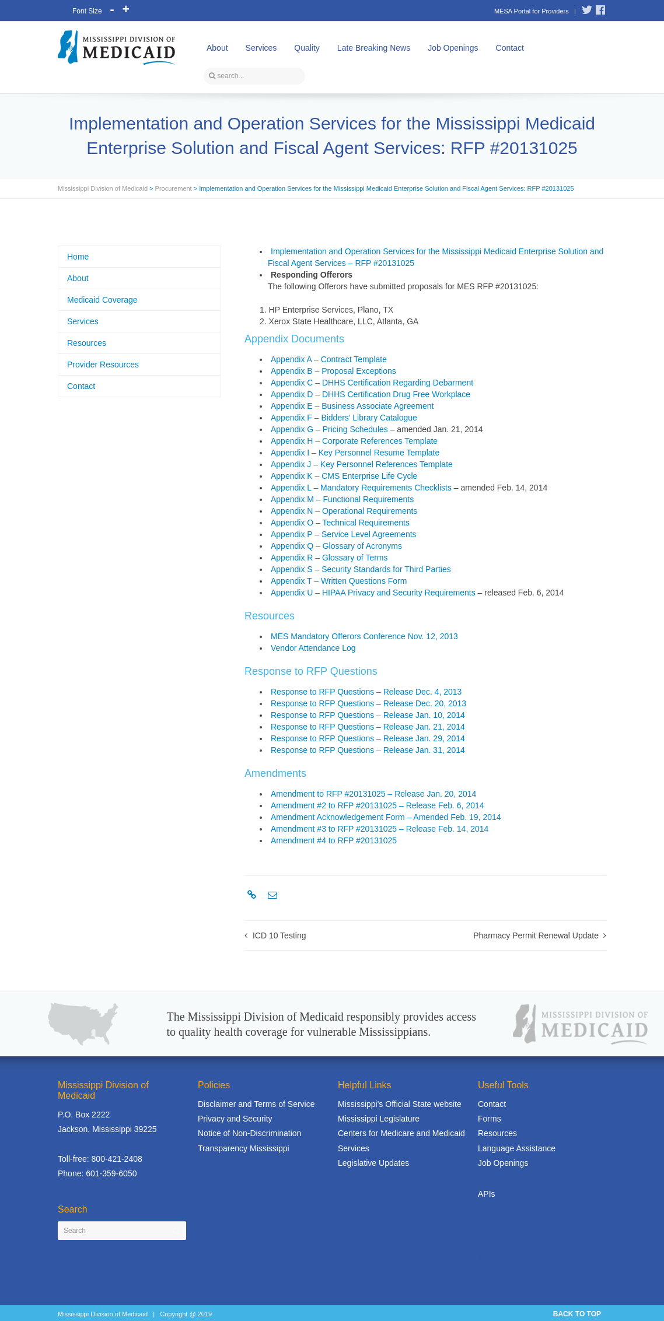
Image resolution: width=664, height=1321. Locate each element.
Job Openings (453, 47)
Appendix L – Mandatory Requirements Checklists (361, 487)
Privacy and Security (235, 1118)
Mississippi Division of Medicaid (103, 188)
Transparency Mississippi (243, 1148)
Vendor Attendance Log (313, 648)
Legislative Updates (373, 1163)
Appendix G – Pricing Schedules (329, 429)
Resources (86, 343)
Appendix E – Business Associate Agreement (352, 406)
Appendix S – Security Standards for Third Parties (361, 569)
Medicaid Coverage (102, 299)
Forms (489, 1118)
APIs (486, 1194)
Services (261, 47)
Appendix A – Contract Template (329, 359)
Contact (510, 47)
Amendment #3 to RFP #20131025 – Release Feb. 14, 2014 (379, 828)
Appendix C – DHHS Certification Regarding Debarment (372, 382)
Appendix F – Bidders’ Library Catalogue (344, 417)
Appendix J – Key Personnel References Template (362, 464)
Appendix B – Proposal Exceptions (333, 371)
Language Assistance (516, 1148)
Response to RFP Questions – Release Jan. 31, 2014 (368, 750)
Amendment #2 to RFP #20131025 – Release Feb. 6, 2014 (377, 805)
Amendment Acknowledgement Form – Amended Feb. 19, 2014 (386, 817)
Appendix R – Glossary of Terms (329, 557)
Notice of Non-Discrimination (249, 1133)
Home (78, 256)
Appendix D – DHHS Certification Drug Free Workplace (370, 394)
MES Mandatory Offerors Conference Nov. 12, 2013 (364, 636)
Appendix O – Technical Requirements (340, 522)
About (217, 47)
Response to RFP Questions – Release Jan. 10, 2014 (368, 715)
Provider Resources (103, 364)
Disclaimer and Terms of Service (256, 1104)
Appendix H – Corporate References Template (354, 441)
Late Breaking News (373, 47)
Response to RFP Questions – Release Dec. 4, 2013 (366, 691)
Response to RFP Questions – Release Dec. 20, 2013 (368, 703)
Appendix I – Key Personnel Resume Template (355, 452)
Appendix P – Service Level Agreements (344, 534)
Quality (307, 47)
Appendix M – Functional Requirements (342, 499)
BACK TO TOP (577, 1314)
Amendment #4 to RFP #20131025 (334, 840)
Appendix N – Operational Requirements (344, 511)
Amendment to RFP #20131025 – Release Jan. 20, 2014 (373, 793)
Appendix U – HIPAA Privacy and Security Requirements (373, 592)
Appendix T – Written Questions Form (339, 581)
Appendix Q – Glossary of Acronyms (336, 546)
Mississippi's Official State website (400, 1104)
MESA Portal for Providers (531, 11)
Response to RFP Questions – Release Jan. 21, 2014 (368, 726)
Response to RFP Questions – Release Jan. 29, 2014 (368, 738)
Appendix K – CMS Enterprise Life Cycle (344, 476)
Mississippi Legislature (379, 1118)
